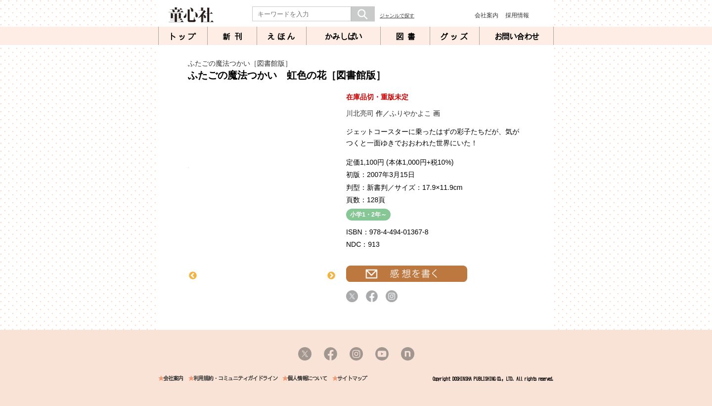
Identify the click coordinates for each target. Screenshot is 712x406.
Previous (193, 276)
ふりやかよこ (410, 113)
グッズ (455, 37)
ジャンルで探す (397, 15)
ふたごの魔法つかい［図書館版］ (240, 63)
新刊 (234, 37)
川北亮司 (360, 113)
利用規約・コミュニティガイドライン (235, 378)
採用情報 (517, 15)
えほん (282, 37)
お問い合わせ (516, 37)
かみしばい (343, 37)
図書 (407, 37)
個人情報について (307, 378)
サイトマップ (352, 378)
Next (331, 276)
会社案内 (486, 15)
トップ (183, 37)
